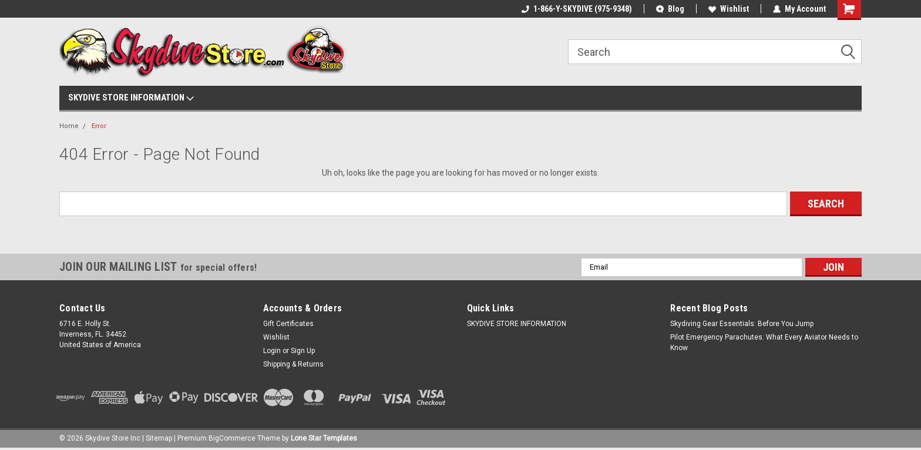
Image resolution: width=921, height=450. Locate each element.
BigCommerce (232, 438)
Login (272, 351)
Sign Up (303, 351)
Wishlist (728, 9)
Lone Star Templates (324, 438)
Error (99, 126)
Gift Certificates (288, 324)
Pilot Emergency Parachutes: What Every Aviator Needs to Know (764, 342)
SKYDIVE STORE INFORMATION (131, 98)
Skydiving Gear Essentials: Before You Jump (742, 324)
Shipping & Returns (293, 364)
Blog (670, 9)
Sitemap (159, 438)
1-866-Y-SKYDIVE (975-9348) (577, 9)
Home (69, 126)
